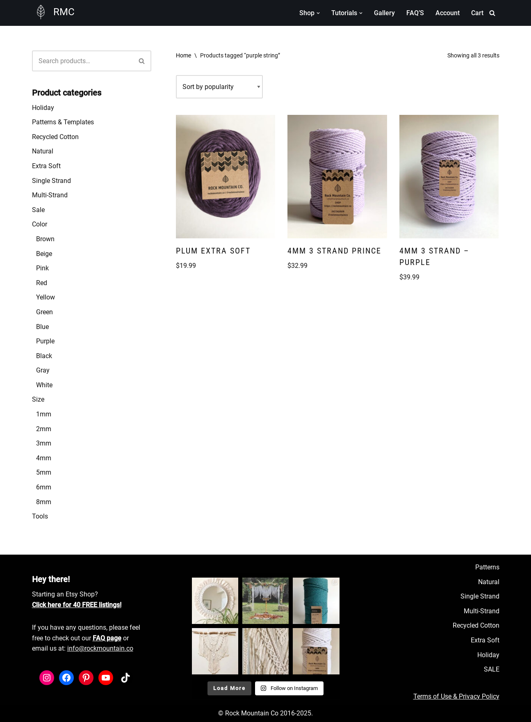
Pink (42, 268)
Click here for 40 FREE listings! (76, 605)
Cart (477, 13)
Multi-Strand (50, 195)
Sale (38, 210)
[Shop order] (219, 87)
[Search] (492, 13)
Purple (45, 341)
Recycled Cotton (55, 137)
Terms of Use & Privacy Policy (456, 696)
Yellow (45, 297)
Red (41, 283)
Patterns (487, 567)
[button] (318, 13)
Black (44, 356)
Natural (42, 151)
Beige (44, 254)
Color (39, 224)
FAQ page (107, 638)
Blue (42, 327)
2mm (43, 429)
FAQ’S (415, 13)
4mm (43, 458)
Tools (40, 516)
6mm (43, 487)
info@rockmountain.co (100, 648)
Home (183, 55)
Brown (45, 239)
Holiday (43, 108)
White (44, 385)
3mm (43, 443)
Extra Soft (46, 166)
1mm (43, 414)
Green (44, 312)
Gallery (384, 13)
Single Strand (51, 181)
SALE (491, 669)
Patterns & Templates (63, 122)
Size (38, 399)
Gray (43, 370)
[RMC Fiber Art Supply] (53, 12)
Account (447, 13)
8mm (43, 502)
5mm (43, 472)
